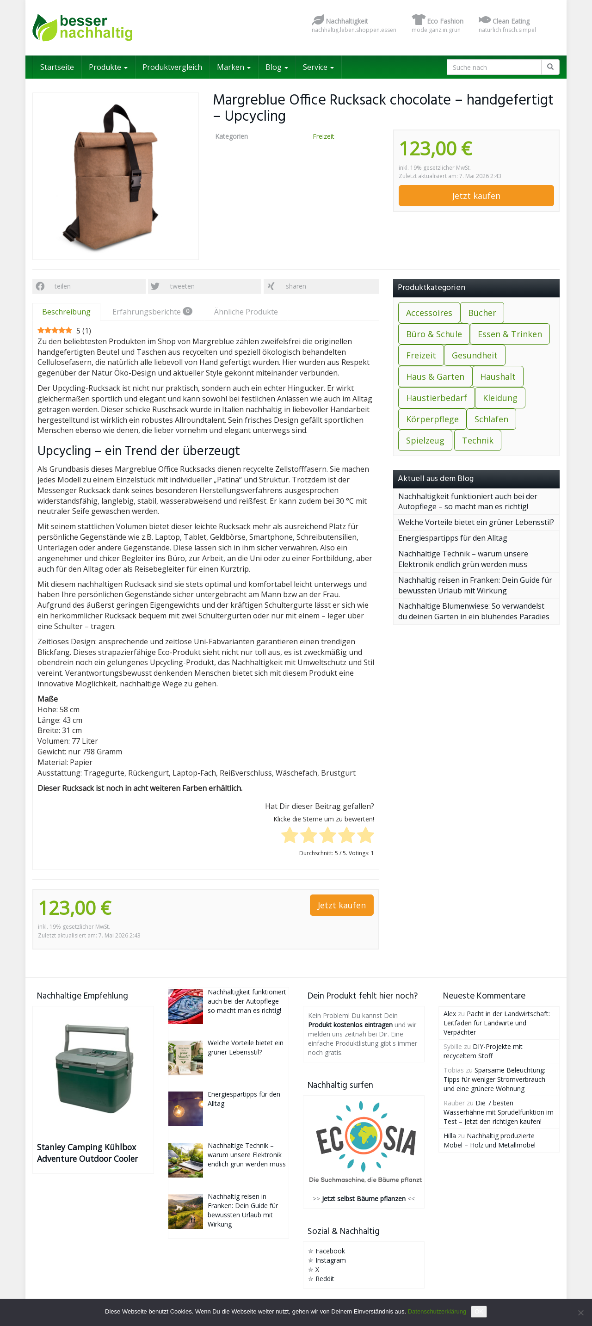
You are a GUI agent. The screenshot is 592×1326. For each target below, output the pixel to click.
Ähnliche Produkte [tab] (246, 312)
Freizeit (323, 136)
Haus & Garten (435, 376)
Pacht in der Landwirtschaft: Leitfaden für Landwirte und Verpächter (497, 1022)
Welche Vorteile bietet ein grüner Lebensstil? (476, 522)
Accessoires (429, 312)
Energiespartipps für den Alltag (452, 538)
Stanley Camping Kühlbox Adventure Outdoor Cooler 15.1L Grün (87, 1153)
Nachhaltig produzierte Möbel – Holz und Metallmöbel (490, 1140)
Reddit (324, 1278)
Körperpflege (432, 419)
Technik (477, 440)
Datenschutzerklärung (437, 1311)
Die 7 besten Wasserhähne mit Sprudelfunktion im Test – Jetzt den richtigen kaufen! (499, 1112)
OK (479, 1311)
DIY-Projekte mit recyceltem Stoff (483, 1051)
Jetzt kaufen (476, 195)
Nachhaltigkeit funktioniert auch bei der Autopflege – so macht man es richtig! (467, 501)
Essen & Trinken (510, 333)
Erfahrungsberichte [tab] (152, 312)
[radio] (289, 836)
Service (318, 67)
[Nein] (580, 1312)
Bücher (482, 312)
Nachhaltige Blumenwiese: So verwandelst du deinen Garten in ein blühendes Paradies (473, 611)
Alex (450, 1013)
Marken (234, 67)
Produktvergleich (172, 67)
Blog (276, 67)
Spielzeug (425, 440)
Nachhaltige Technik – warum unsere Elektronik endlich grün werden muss (463, 559)
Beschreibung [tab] (66, 312)
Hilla (450, 1135)
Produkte (108, 67)
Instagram (330, 1260)
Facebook (330, 1250)
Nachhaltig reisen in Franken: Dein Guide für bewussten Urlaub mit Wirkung (475, 585)
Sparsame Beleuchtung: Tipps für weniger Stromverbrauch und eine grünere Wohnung (494, 1079)
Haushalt (498, 376)
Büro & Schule (434, 333)
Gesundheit (475, 355)
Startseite (57, 67)
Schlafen (491, 419)
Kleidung (500, 397)
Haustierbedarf (436, 397)
